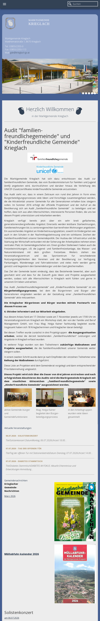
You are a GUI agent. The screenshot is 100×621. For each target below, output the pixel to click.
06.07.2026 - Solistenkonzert (22, 435)
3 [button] (86, 93)
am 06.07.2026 (11, 617)
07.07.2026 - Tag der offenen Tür (23, 448)
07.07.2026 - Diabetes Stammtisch (24, 461)
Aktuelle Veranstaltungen (17, 428)
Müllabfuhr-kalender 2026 (21, 554)
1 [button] (80, 93)
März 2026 (9, 496)
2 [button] (83, 93)
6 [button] (95, 93)
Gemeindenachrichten (15, 480)
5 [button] (92, 93)
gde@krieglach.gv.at (20, 52)
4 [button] (89, 93)
